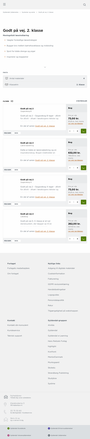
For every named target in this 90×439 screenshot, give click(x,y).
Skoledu (51, 368)
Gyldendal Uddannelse (10, 12)
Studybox (52, 378)
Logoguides (53, 295)
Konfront (52, 352)
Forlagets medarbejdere (18, 268)
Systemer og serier (28, 12)
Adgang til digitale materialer (61, 268)
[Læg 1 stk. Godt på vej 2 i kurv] (83, 131)
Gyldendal (52, 330)
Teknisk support (14, 336)
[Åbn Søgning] (84, 4)
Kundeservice (13, 330)
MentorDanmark (55, 357)
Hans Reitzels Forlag (57, 341)
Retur (50, 305)
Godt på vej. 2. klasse (45, 126)
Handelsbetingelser (57, 289)
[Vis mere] (45, 67)
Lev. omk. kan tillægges (75, 123)
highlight (52, 346)
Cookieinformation (56, 273)
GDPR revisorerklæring (58, 284)
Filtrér (9, 101)
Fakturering (53, 279)
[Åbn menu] (4, 4)
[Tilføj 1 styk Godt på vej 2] (77, 131)
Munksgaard (53, 362)
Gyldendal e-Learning (58, 336)
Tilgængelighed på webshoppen (63, 311)
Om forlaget (13, 273)
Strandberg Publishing (58, 373)
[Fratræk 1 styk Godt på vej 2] (69, 131)
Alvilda (51, 325)
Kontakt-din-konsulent (17, 325)
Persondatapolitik (56, 300)
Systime (51, 383)
